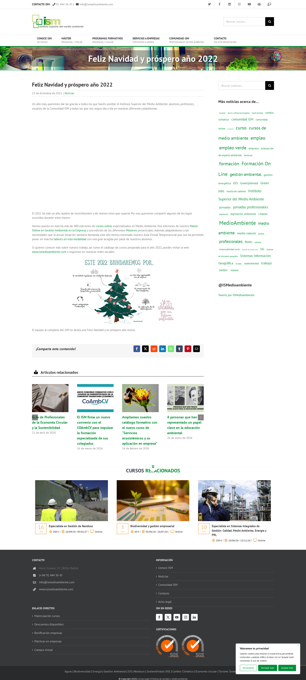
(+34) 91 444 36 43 (50, 575)
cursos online (103, 226)
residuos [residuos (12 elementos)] (258, 242)
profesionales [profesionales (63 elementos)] (231, 241)
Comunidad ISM (168, 585)
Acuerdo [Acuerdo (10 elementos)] (222, 113)
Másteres (131, 230)
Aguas (68, 671)
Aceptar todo (287, 668)
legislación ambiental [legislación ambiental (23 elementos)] (243, 214)
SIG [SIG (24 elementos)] (262, 249)
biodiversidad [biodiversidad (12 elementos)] (257, 113)
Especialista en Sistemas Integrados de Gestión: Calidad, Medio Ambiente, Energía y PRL (239, 530)
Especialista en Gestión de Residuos (71, 526)
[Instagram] (185, 617)
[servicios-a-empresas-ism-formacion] (71, 481)
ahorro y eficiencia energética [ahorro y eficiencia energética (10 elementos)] (239, 113)
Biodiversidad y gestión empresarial (152, 526)
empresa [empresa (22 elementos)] (254, 148)
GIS (130, 671)
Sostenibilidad (155, 671)
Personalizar (248, 668)
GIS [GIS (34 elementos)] (235, 183)
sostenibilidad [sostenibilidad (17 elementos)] (251, 263)
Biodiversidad (82, 671)
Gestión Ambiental (115, 671)
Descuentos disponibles (49, 624)
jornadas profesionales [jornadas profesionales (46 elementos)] (250, 207)
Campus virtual (43, 650)
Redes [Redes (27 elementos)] (248, 242)
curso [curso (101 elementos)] (241, 128)
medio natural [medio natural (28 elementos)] (246, 233)
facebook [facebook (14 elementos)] (248, 155)
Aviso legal (165, 602)
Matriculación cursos (47, 616)
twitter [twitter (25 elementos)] (223, 270)
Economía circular (206, 671)
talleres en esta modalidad (70, 239)
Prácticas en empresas (47, 641)
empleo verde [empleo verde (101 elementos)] (232, 148)
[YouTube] (176, 617)
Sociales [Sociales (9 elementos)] (239, 264)
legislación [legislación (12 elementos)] (223, 214)
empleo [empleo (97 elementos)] (258, 138)
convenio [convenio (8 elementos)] (230, 129)
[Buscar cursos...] (244, 21)
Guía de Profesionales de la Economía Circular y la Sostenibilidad (50, 422)
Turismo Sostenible (230, 671)
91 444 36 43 (62, 4)
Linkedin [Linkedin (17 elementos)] (263, 213)
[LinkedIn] (194, 617)
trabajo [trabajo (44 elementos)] (266, 263)
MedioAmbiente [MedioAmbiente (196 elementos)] (237, 222)
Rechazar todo (267, 668)
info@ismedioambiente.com (94, 4)
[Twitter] (168, 617)
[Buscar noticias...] (241, 85)
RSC (168, 671)
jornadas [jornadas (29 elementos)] (225, 207)
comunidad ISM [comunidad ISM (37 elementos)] (242, 119)
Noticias (69, 93)
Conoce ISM (165, 568)
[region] (268, 659)
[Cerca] (298, 645)
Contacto (163, 593)
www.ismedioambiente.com (49, 252)
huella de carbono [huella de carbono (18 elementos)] (236, 191)
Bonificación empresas (48, 633)
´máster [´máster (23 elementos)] (234, 270)
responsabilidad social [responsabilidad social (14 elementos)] (229, 249)
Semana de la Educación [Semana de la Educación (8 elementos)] (250, 250)
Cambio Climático (183, 671)
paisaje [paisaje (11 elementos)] (261, 233)
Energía (97, 671)
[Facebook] (159, 617)
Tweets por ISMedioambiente (236, 295)
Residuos (139, 671)
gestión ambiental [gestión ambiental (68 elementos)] (245, 174)
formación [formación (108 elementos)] (229, 163)
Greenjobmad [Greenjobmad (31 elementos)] (249, 183)
